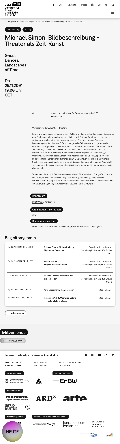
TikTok (106, 355)
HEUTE (12, 431)
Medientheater (105, 290)
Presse (84, 5)
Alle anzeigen (17, 313)
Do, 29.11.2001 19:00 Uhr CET (20, 247)
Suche (113, 5)
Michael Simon (14, 341)
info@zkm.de (64, 365)
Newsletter (72, 5)
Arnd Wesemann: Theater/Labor (59, 290)
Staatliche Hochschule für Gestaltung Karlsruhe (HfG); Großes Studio (96, 250)
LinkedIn (113, 355)
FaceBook (86, 355)
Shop (61, 5)
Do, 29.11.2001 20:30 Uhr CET (20, 261)
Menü (113, 13)
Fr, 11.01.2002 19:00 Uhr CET (20, 289)
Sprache (106, 5)
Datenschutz (23, 355)
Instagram (92, 355)
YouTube (99, 355)
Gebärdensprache (99, 5)
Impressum (10, 355)
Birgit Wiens (37, 202)
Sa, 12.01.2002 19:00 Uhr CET (20, 297)
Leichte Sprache (92, 5)
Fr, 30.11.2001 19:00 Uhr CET (20, 275)
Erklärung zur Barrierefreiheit (45, 355)
